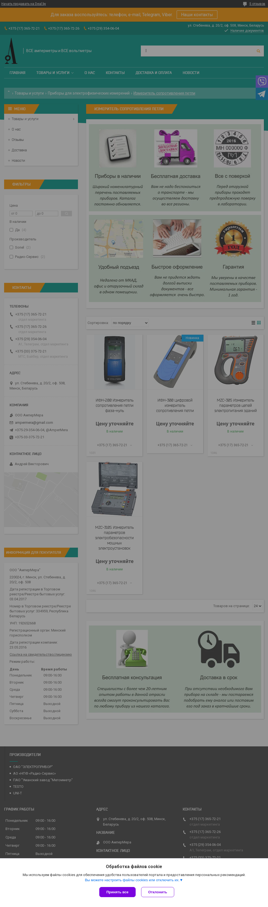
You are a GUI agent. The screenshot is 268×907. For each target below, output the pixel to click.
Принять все (117, 892)
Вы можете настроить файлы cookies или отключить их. (132, 880)
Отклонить (157, 892)
